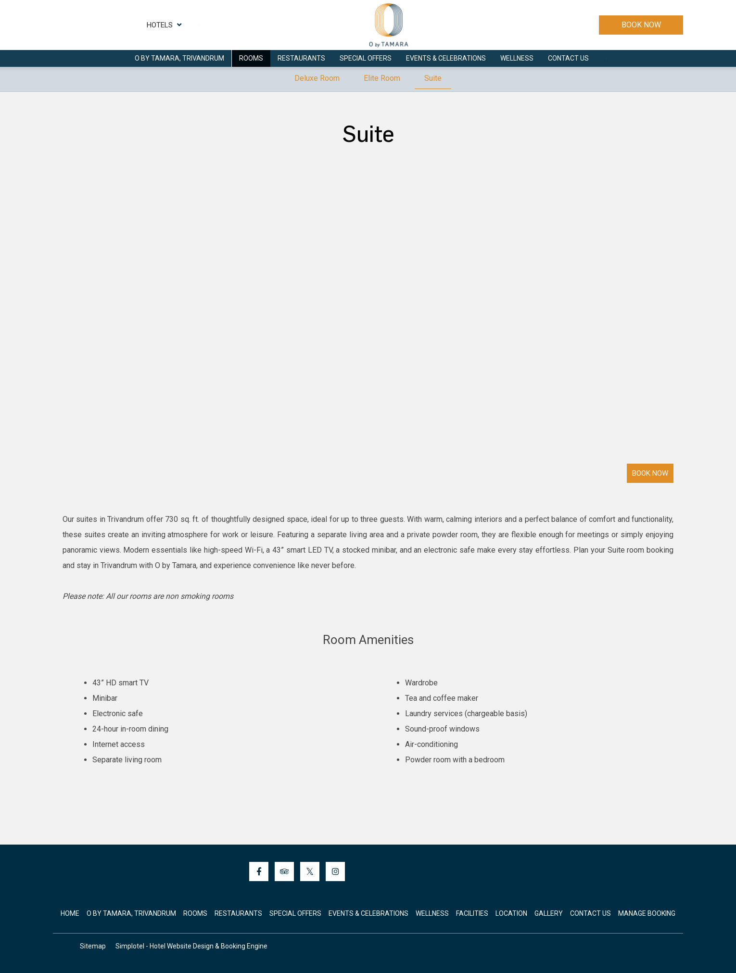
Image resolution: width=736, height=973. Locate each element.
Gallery (548, 913)
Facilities (472, 913)
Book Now (641, 24)
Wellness (516, 58)
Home (70, 913)
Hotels (164, 25)
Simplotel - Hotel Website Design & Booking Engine (191, 946)
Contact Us (568, 58)
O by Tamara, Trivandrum (179, 58)
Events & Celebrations (446, 58)
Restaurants (301, 58)
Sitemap (93, 946)
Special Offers (366, 58)
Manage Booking (646, 913)
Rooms (251, 58)
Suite (433, 78)
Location (511, 913)
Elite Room (382, 78)
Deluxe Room (317, 78)
